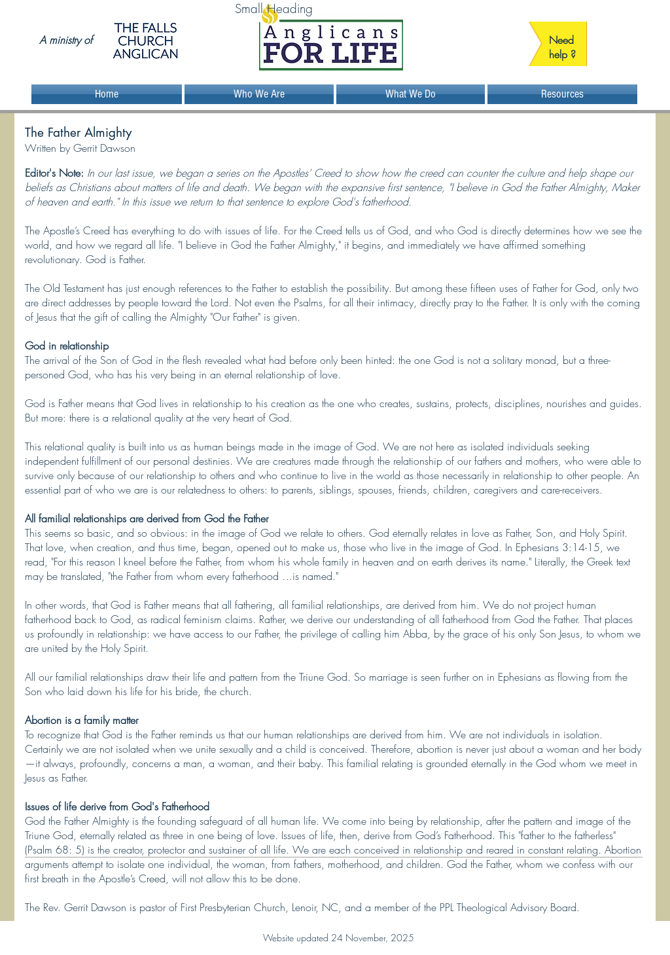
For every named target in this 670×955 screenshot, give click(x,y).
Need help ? (562, 47)
